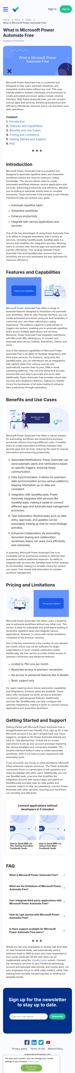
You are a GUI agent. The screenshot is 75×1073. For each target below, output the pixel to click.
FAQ (12, 143)
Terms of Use (37, 1049)
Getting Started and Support (28, 139)
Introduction (17, 121)
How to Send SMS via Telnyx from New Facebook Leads (50, 845)
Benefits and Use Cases (25, 130)
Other (28, 19)
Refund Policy (55, 1049)
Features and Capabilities (26, 125)
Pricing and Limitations (24, 134)
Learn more (33, 1061)
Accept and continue (31, 1068)
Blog (17, 19)
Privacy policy (19, 1049)
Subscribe (57, 1016)
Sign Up (65, 9)
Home (6, 19)
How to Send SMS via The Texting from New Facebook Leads (21, 845)
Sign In (52, 9)
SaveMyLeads (39, 960)
